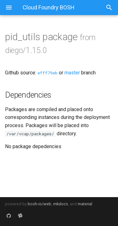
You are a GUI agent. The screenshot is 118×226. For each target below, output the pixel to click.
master (72, 73)
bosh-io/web (39, 204)
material (85, 204)
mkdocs (60, 204)
